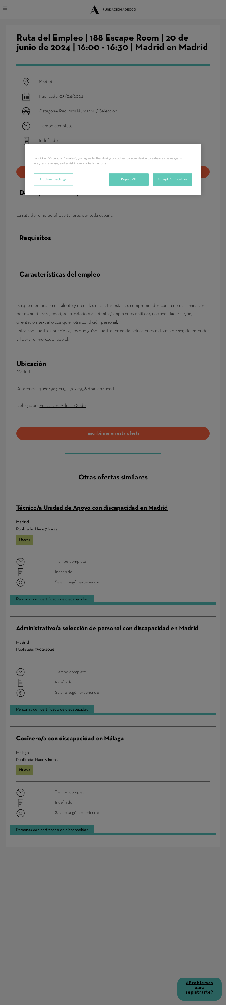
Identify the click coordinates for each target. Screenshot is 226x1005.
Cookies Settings (53, 179)
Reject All (129, 179)
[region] (113, 169)
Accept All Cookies (172, 179)
